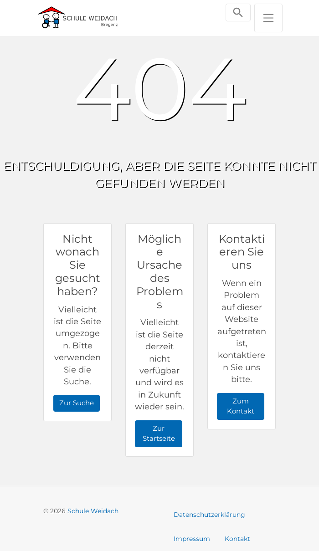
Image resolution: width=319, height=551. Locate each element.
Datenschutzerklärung (209, 514)
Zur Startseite (159, 433)
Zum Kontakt (240, 406)
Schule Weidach (92, 511)
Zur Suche (76, 402)
